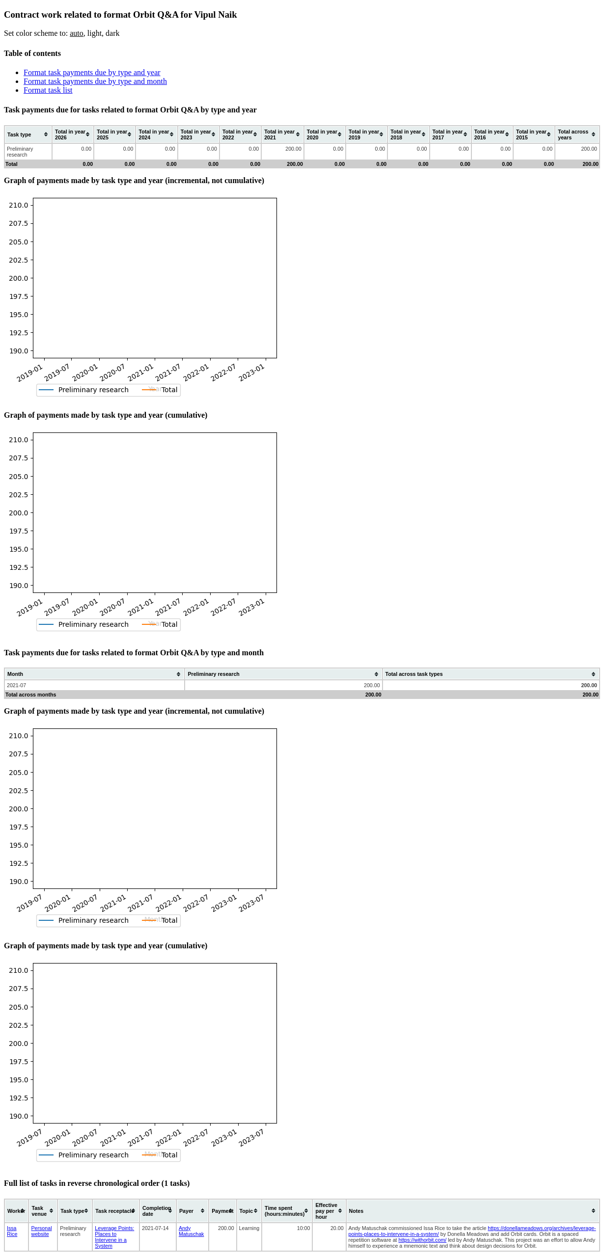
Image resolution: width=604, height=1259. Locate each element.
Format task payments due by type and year (92, 72)
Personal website (41, 1231)
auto (76, 33)
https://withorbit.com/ (423, 1240)
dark (112, 33)
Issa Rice (12, 1231)
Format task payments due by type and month (95, 81)
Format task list (48, 90)
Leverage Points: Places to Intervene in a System (114, 1237)
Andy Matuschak (191, 1231)
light (94, 33)
